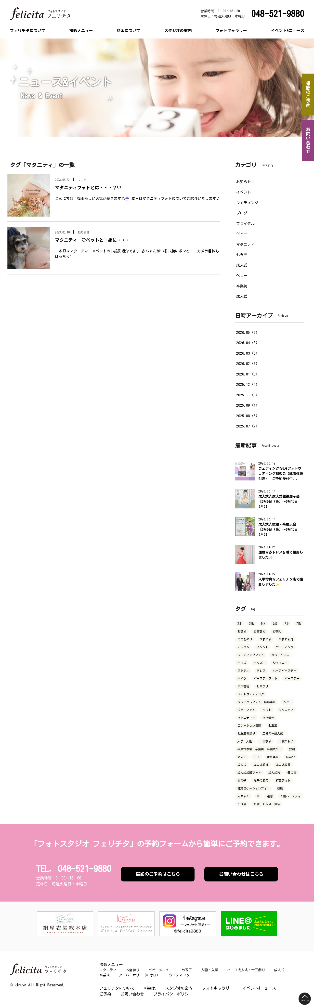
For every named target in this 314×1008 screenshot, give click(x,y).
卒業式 (104, 975)
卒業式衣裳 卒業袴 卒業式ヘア (259, 749)
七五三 (241, 255)
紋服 (280, 788)
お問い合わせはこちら (241, 874)
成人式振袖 (261, 764)
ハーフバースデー (284, 670)
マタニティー (246, 717)
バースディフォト (265, 678)
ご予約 (105, 994)
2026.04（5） (247, 343)
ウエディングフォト (250, 654)
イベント (243, 192)
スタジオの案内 (178, 31)
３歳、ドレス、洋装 (267, 803)
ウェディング (247, 203)
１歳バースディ (290, 796)
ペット (266, 709)
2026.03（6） (247, 353)
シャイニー (280, 662)
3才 (239, 623)
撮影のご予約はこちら (158, 874)
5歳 (275, 623)
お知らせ (243, 182)
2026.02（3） (247, 363)
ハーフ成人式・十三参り (246, 970)
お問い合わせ (132, 994)
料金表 (150, 988)
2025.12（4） (247, 384)
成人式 (241, 265)
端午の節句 (261, 780)
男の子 (241, 780)
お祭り (277, 631)
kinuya (20, 985)
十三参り (265, 741)
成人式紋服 (283, 764)
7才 (287, 623)
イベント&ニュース (287, 31)
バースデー (292, 678)
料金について (128, 31)
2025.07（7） (247, 426)
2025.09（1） (247, 405)
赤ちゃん (243, 796)
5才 (263, 623)
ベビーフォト (246, 709)
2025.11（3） (247, 395)
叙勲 (292, 749)
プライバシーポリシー (173, 994)
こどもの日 (244, 639)
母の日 (292, 772)
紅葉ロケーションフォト (253, 788)
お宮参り (259, 631)
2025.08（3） (247, 416)
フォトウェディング (250, 694)
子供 (257, 756)
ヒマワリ (262, 686)
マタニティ (245, 244)
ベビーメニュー (160, 970)
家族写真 (273, 756)
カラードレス (280, 654)
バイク (241, 678)
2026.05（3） (247, 332)
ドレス (261, 670)
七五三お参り (246, 733)
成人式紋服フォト (249, 772)
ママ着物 (268, 717)
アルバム (243, 647)
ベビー (241, 234)
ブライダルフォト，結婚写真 (256, 701)
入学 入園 (244, 741)
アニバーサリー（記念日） (139, 975)
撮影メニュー (81, 31)
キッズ (241, 662)
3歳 (251, 623)
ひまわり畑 (286, 639)
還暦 (270, 796)
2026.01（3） (247, 374)
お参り (241, 631)
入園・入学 (209, 970)
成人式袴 (274, 772)
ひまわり (265, 639)
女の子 (241, 756)
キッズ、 (259, 662)
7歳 (298, 623)
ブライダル (245, 223)
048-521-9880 (277, 13)
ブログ (241, 213)
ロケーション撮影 (249, 725)
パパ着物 (243, 686)
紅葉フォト (283, 780)
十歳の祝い (286, 741)
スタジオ (243, 670)
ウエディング (179, 975)
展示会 (290, 756)
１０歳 (241, 803)
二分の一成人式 (272, 733)
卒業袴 (241, 286)
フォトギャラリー (231, 31)
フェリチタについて (27, 31)
